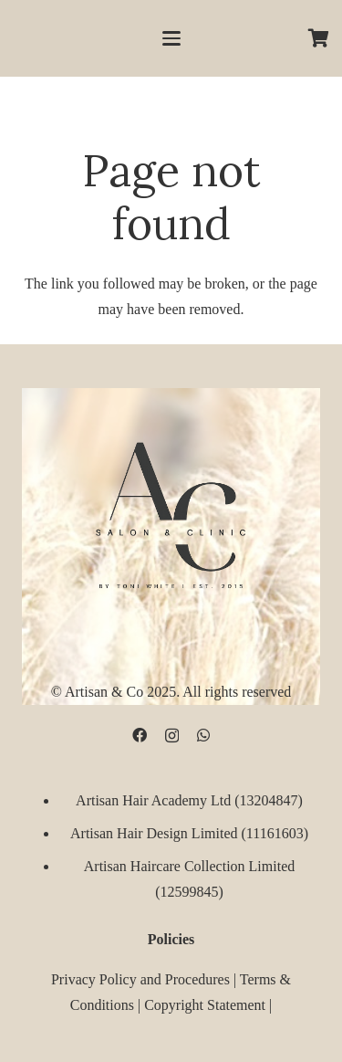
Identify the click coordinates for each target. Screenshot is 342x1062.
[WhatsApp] (203, 736)
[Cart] (319, 38)
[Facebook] (139, 736)
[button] (171, 38)
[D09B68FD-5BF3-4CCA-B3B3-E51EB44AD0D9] (171, 512)
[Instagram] (172, 737)
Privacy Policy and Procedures (140, 979)
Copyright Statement (204, 1005)
